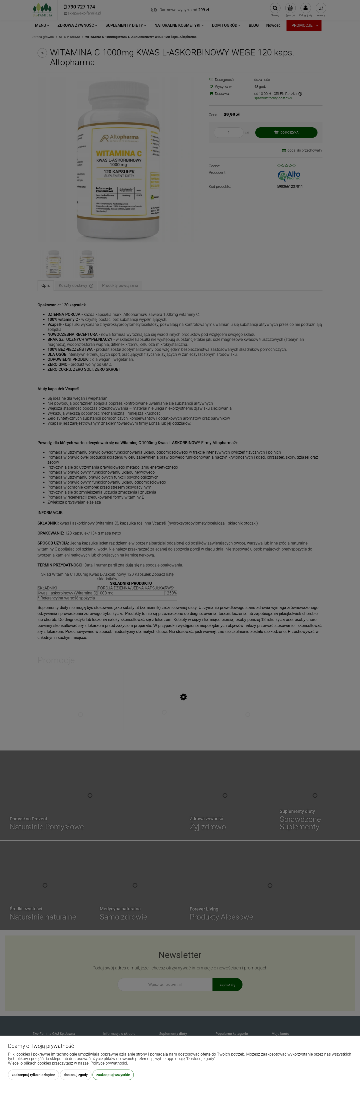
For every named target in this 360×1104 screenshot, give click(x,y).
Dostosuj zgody (76, 1075)
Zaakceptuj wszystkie (113, 1075)
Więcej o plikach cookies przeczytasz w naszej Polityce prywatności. (68, 1063)
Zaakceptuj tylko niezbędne (33, 1075)
